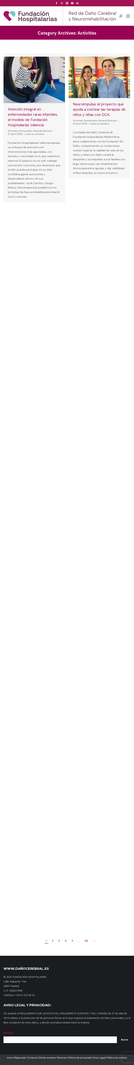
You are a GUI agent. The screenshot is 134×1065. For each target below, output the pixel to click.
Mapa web (19, 1057)
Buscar (124, 1040)
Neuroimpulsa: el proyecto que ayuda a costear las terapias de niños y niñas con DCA (99, 109)
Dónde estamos (47, 1057)
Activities (13, 130)
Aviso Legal (99, 1057)
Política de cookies (117, 1057)
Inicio (10, 1057)
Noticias (47, 130)
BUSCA (8, 1032)
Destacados (25, 130)
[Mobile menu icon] (128, 16)
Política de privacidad (79, 1057)
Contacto (32, 1057)
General (37, 130)
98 (86, 941)
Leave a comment (34, 134)
